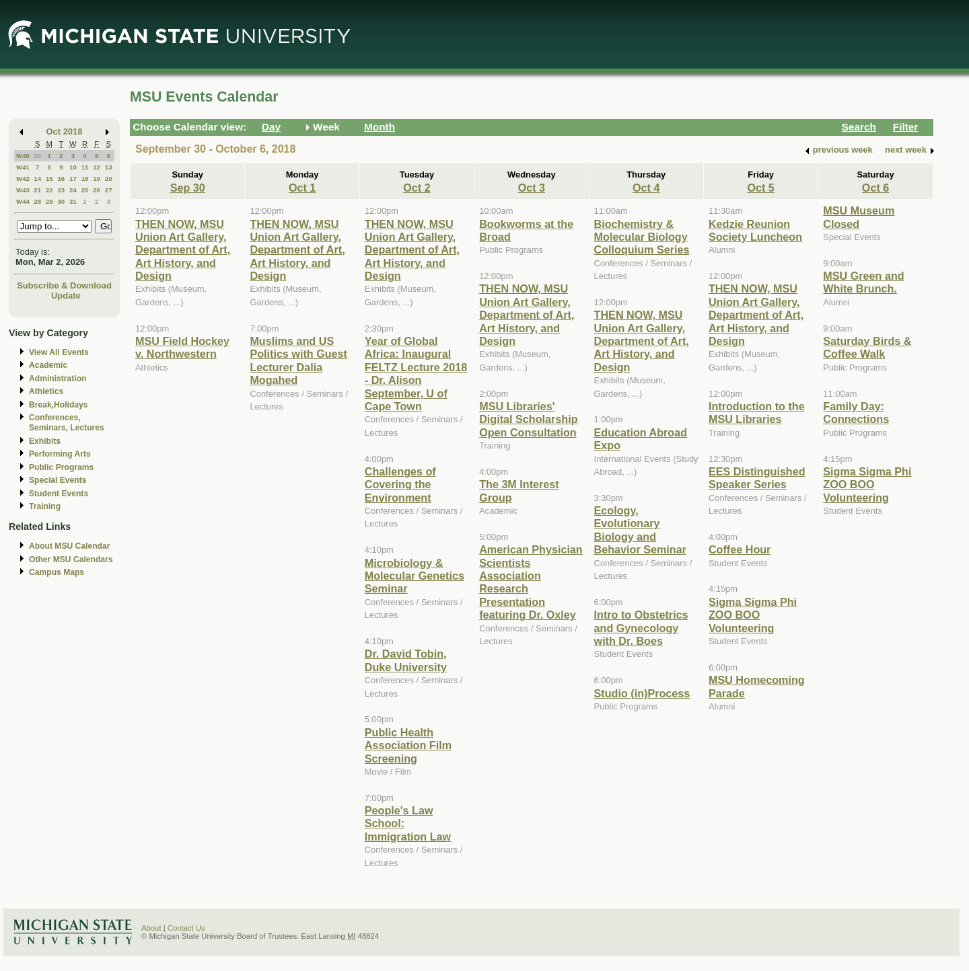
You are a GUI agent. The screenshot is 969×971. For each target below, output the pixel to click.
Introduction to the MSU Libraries (757, 412)
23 (61, 190)
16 (61, 178)
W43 (23, 190)
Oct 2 (416, 188)
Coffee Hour (739, 549)
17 (73, 178)
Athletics (46, 391)
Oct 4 (646, 188)
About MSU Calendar (69, 546)
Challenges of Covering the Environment (400, 484)
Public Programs (61, 467)
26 (96, 190)
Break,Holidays (58, 405)
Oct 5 (760, 188)
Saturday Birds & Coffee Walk (867, 347)
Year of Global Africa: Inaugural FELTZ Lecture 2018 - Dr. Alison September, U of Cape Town (416, 373)
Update (66, 295)
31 (73, 201)
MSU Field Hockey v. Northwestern (182, 347)
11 (85, 167)
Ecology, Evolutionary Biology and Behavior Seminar (640, 529)
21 (37, 190)
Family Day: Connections (856, 412)
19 (96, 178)
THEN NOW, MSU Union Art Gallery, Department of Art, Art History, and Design (182, 250)
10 (73, 167)
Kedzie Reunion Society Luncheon (755, 230)
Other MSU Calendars (71, 559)
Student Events (58, 493)
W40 (23, 155)
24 (73, 190)
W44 (23, 201)
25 (85, 190)
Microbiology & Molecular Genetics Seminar (414, 576)
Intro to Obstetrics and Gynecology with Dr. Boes (641, 628)
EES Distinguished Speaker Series (757, 477)
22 (49, 190)
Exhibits (45, 441)
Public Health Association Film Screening (408, 745)
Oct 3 (531, 188)
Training (45, 506)
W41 (23, 167)
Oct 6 (875, 188)
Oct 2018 (64, 131)
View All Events (59, 352)
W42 (23, 178)
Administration (57, 378)
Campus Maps (56, 572)
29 (49, 201)
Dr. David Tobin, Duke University (406, 660)
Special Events (57, 480)
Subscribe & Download (64, 285)
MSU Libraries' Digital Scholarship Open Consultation (528, 419)
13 (108, 167)
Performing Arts (60, 454)
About (151, 928)
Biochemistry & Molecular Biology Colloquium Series (642, 237)
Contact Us (186, 928)
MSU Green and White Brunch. (863, 282)
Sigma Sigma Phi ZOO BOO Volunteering (753, 615)
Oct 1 (302, 188)
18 (85, 178)
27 (108, 190)
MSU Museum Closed (858, 216)
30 (37, 155)
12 (96, 167)
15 (49, 178)
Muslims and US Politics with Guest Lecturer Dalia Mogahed (298, 360)
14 (37, 178)
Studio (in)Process (642, 693)
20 (108, 178)
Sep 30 (187, 188)
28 (37, 201)
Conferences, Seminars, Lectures (66, 422)
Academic (48, 365)
